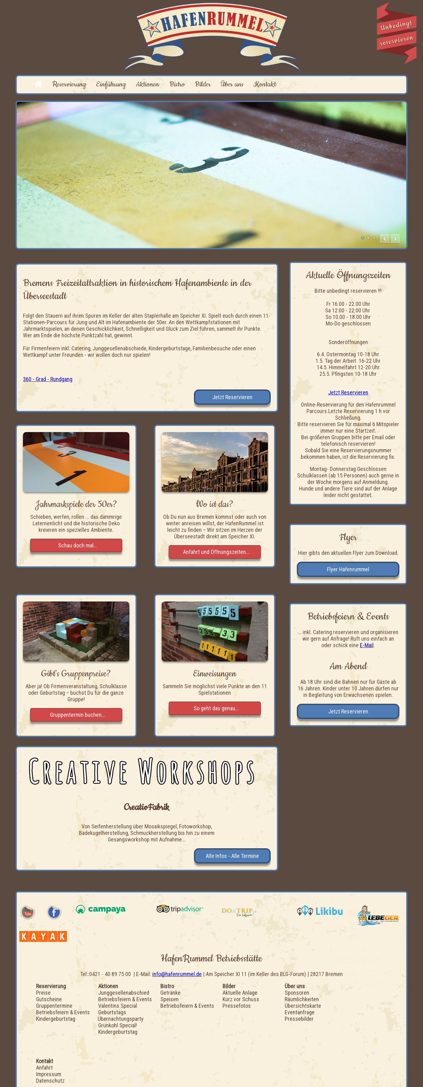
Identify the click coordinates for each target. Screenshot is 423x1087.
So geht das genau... (216, 708)
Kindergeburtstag (55, 1019)
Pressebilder (299, 1019)
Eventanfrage (300, 1012)
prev (384, 238)
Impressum (48, 1074)
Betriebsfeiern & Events (63, 1012)
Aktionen (147, 84)
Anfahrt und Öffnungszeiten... (216, 552)
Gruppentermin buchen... (77, 715)
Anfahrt (44, 1067)
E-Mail (367, 645)
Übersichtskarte (303, 1005)
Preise (43, 992)
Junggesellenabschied (123, 992)
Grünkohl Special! (117, 1025)
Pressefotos (237, 1005)
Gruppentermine (54, 1005)
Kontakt (265, 84)
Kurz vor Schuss (241, 999)
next (395, 238)
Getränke (170, 992)
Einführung (111, 84)
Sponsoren (297, 992)
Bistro (177, 84)
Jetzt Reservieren (232, 397)
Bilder (203, 84)
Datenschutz (50, 1080)
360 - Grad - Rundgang (47, 379)
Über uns (232, 84)
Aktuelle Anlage (240, 992)
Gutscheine (49, 999)
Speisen (169, 999)
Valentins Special (117, 1005)
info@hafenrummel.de (177, 974)
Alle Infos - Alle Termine (232, 856)
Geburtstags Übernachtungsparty (121, 1015)
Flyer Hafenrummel (348, 569)
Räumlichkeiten (302, 999)
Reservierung (69, 84)
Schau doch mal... (77, 545)
